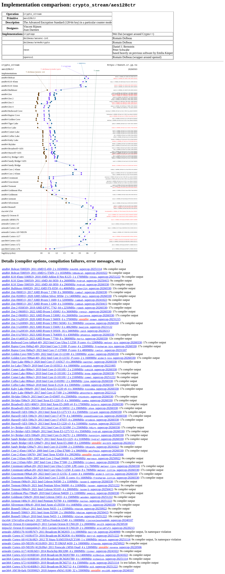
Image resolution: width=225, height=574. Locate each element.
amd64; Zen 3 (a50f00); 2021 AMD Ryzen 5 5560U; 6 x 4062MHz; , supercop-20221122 (57, 326)
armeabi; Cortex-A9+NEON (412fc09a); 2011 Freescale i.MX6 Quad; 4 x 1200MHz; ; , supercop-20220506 (72, 547)
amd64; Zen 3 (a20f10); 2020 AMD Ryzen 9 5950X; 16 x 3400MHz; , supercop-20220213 (56, 330)
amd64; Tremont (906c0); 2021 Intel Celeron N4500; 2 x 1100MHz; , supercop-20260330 (57, 481)
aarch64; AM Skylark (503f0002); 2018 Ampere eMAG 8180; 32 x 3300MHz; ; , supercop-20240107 (68, 570)
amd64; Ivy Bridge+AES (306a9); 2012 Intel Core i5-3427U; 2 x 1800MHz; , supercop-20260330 (62, 435)
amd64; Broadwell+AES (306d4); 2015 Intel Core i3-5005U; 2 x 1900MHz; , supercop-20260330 (60, 408)
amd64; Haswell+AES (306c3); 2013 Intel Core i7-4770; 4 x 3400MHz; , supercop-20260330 (64, 415)
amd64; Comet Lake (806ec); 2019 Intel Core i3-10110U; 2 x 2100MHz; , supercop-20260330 (59, 369)
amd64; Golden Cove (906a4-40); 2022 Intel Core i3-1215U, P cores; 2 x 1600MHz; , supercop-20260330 (68, 357)
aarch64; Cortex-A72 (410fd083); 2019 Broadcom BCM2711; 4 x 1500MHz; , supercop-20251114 (60, 562)
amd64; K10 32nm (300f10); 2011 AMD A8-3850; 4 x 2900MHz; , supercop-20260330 (55, 284)
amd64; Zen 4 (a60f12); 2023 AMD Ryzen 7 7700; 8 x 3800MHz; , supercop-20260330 (55, 338)
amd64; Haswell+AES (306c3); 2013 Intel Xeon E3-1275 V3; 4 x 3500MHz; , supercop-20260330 (61, 411)
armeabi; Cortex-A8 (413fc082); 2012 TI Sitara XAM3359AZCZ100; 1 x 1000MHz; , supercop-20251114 (66, 539)
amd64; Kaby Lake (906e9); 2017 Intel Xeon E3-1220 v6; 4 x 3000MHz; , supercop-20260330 (60, 388)
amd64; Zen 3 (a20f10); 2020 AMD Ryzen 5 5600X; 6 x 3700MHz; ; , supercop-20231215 (61, 319)
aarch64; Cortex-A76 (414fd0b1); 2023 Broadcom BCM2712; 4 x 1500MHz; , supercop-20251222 (60, 566)
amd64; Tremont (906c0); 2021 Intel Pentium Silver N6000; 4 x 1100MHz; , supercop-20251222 (60, 485)
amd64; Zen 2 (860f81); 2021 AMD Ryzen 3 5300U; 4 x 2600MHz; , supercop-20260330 (58, 315)
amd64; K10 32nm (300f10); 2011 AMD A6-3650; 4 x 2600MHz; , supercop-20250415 (55, 280)
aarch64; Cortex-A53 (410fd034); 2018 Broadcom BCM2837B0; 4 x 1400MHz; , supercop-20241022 (65, 554)
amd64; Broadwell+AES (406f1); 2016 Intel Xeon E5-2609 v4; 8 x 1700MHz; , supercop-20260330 (62, 404)
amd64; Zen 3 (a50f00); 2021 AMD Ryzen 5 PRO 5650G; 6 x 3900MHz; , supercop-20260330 (60, 323)
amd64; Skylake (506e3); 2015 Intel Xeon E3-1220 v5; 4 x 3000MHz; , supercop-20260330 (57, 400)
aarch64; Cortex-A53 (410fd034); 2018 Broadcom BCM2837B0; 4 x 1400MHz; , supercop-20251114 (65, 558)
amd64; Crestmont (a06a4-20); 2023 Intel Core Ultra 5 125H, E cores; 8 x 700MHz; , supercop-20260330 (70, 469)
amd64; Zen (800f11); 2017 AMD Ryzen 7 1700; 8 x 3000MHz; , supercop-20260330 (54, 292)
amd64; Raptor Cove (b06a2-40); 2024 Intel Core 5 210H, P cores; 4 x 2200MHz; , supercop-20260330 (69, 346)
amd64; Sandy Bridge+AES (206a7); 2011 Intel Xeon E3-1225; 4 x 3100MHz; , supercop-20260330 (62, 439)
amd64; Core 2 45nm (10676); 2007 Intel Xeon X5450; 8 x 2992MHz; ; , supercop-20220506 (63, 454)
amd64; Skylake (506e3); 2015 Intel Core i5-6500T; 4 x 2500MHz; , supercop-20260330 (57, 396)
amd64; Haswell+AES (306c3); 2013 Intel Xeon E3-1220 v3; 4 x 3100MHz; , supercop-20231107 (61, 423)
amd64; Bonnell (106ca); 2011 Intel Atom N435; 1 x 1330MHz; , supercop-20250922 (54, 508)
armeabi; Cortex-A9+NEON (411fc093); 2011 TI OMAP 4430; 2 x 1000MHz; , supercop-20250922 (63, 543)
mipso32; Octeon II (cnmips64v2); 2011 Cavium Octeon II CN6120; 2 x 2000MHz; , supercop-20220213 (68, 527)
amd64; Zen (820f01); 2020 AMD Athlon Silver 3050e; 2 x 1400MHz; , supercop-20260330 (56, 296)
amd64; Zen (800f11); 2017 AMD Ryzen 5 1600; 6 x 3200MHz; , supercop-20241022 (54, 299)
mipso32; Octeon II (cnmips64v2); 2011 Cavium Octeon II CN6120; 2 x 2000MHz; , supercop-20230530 (65, 524)
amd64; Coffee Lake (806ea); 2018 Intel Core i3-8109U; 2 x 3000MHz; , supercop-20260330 (57, 381)
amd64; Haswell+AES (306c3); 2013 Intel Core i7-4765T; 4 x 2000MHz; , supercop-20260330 (60, 419)
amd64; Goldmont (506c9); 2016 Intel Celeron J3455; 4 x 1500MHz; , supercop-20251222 (57, 496)
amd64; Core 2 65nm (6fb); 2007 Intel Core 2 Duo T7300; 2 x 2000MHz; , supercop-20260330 (60, 462)
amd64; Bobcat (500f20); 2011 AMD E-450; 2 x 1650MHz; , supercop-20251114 (52, 269)
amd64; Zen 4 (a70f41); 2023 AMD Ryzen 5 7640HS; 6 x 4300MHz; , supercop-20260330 (58, 334)
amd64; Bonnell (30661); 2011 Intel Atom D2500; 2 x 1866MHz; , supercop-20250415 (55, 512)
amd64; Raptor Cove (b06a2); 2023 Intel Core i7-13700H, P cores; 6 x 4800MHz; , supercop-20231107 (64, 350)
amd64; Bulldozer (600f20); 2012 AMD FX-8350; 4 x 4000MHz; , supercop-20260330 (56, 288)
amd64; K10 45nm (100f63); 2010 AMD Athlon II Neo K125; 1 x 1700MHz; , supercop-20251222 (61, 276)
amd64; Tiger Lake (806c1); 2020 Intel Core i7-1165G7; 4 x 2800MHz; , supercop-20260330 (59, 361)
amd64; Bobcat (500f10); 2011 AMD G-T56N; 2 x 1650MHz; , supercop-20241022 (54, 272)
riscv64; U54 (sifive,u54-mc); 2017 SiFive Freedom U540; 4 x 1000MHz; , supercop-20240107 (67, 520)
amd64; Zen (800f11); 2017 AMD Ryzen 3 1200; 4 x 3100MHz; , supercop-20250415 (54, 303)
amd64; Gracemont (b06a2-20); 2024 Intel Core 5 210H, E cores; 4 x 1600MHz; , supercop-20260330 (70, 477)
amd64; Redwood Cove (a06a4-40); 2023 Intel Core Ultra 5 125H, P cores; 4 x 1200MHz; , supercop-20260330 (72, 342)
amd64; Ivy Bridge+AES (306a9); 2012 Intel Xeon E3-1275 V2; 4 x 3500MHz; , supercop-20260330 (63, 431)
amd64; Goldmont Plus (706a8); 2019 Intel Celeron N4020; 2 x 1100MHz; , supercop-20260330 (60, 493)
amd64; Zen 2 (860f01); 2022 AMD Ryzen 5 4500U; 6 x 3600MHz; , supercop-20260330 (56, 311)
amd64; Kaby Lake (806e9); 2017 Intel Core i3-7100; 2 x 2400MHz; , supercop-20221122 (59, 392)
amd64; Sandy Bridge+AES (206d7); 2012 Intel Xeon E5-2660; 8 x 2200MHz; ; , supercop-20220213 (68, 442)
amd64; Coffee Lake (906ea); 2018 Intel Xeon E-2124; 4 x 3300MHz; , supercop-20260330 (58, 384)
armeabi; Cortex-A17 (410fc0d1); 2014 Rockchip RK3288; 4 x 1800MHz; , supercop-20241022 (60, 551)
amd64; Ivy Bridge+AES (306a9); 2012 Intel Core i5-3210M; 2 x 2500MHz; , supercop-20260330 (61, 427)
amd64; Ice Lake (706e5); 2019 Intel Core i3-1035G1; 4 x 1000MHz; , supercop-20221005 (59, 365)
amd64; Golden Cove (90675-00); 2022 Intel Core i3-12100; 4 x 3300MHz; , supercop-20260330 (60, 354)
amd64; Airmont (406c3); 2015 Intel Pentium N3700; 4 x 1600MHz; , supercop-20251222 (57, 500)
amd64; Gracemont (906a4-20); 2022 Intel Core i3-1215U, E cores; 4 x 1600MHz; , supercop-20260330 (69, 473)
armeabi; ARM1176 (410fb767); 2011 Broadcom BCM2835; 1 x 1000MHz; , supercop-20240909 (61, 531)
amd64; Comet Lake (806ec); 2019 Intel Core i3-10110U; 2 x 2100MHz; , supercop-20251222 (58, 377)
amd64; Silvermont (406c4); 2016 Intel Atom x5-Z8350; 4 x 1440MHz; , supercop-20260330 (58, 504)
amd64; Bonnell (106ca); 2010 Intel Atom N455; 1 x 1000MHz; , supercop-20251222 (54, 516)
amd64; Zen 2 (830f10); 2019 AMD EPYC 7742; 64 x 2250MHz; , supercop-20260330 (54, 307)
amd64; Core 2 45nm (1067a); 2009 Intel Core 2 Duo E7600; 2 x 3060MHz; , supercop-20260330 (62, 450)
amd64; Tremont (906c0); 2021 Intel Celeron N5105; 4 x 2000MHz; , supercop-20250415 (57, 489)
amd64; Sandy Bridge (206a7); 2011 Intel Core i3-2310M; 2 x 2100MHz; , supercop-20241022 (60, 446)
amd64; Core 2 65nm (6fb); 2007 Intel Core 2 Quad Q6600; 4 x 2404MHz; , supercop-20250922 (61, 458)
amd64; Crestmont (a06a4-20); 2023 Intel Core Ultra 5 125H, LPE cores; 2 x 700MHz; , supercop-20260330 (71, 466)
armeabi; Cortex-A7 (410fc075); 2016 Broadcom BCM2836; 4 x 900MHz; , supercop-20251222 (60, 535)
